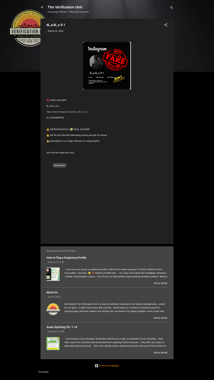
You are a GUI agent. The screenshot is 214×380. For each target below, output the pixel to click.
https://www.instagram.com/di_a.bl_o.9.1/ (66, 111)
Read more (161, 283)
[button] (166, 25)
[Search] (172, 8)
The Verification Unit (65, 7)
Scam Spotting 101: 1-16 (61, 327)
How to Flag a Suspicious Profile (66, 257)
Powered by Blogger (107, 365)
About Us (52, 292)
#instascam (59, 165)
